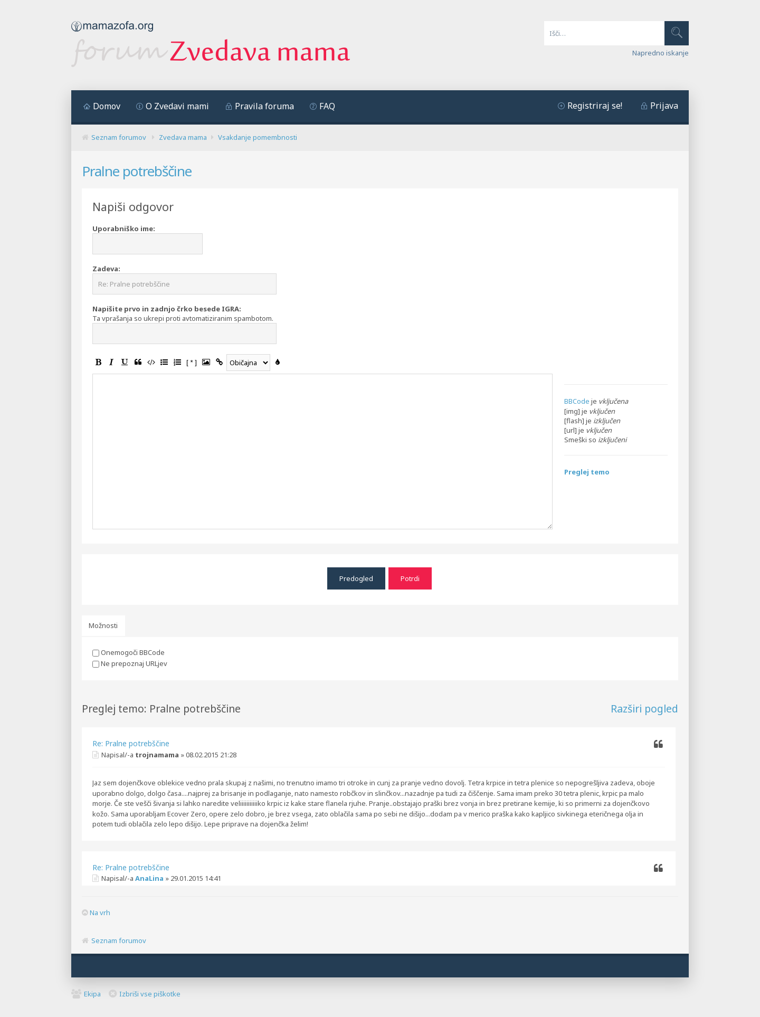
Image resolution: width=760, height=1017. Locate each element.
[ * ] (191, 362)
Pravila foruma (264, 106)
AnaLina (149, 876)
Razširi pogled (644, 706)
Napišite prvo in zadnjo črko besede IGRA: (166, 308)
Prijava (664, 105)
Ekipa (92, 991)
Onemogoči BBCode (128, 649)
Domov (106, 106)
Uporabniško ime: (123, 228)
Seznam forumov (118, 137)
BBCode (577, 401)
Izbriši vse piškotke (149, 991)
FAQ (327, 106)
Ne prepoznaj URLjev (129, 661)
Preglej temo (587, 472)
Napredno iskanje (660, 53)
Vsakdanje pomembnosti (257, 137)
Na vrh (100, 910)
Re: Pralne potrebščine (130, 741)
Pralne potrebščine (137, 170)
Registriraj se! (594, 105)
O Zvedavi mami (177, 106)
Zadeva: (106, 268)
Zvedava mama (183, 137)
